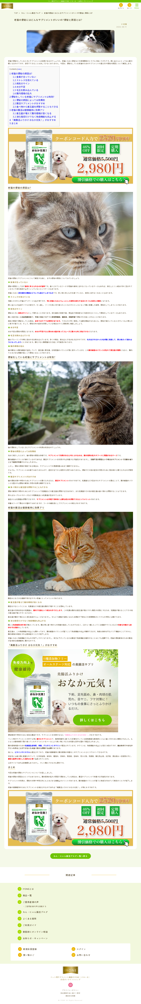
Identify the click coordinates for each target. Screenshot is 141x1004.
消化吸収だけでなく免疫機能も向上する (34, 116)
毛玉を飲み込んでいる (25, 90)
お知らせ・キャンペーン (33, 938)
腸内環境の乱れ (22, 93)
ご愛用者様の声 (28, 902)
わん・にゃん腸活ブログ (30, 13)
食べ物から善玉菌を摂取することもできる (35, 106)
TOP (16, 13)
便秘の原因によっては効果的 (29, 100)
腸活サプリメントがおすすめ (29, 103)
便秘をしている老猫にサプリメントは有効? (32, 96)
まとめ (14, 123)
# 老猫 (124, 24)
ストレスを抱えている (25, 80)
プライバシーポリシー (70, 990)
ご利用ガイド (27, 925)
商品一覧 (25, 895)
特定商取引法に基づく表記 (70, 993)
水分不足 (19, 86)
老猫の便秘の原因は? (21, 73)
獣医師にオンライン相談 (33, 932)
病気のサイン (21, 83)
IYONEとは (26, 889)
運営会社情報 (70, 996)
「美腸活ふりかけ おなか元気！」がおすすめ (33, 120)
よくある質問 (27, 919)
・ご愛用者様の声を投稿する (35, 906)
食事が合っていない (24, 76)
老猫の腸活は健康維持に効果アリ (27, 110)
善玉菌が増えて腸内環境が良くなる (32, 113)
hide (19, 69)
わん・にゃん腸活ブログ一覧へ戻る (70, 856)
